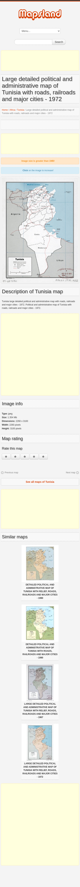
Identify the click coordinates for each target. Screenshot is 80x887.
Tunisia (20, 110)
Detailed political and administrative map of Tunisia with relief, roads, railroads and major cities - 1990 (40, 591)
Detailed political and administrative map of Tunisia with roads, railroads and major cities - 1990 (40, 651)
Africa (12, 110)
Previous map (11, 472)
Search (59, 41)
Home (5, 110)
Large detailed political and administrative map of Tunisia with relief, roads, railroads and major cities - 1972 (40, 770)
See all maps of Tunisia (40, 481)
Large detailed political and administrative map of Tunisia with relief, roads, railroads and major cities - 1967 (40, 711)
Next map (70, 472)
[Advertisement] (40, 60)
